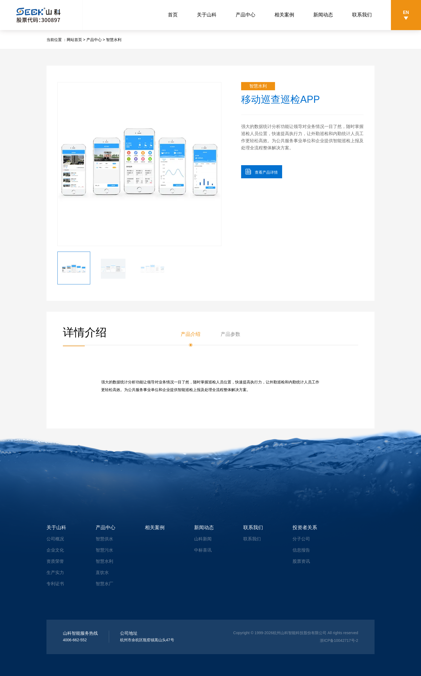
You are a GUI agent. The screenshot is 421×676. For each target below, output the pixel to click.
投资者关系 (305, 527)
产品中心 (245, 15)
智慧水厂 (104, 583)
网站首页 (74, 39)
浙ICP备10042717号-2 (339, 640)
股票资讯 (301, 561)
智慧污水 (104, 550)
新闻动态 (323, 15)
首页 (173, 15)
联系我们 (362, 15)
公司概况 (55, 539)
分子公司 (301, 539)
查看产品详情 (261, 171)
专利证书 (55, 583)
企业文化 (55, 550)
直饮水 (102, 572)
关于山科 (207, 15)
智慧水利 (113, 39)
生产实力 (55, 572)
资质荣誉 (55, 561)
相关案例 (284, 15)
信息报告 (301, 550)
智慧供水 (104, 539)
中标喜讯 (203, 550)
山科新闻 (203, 539)
